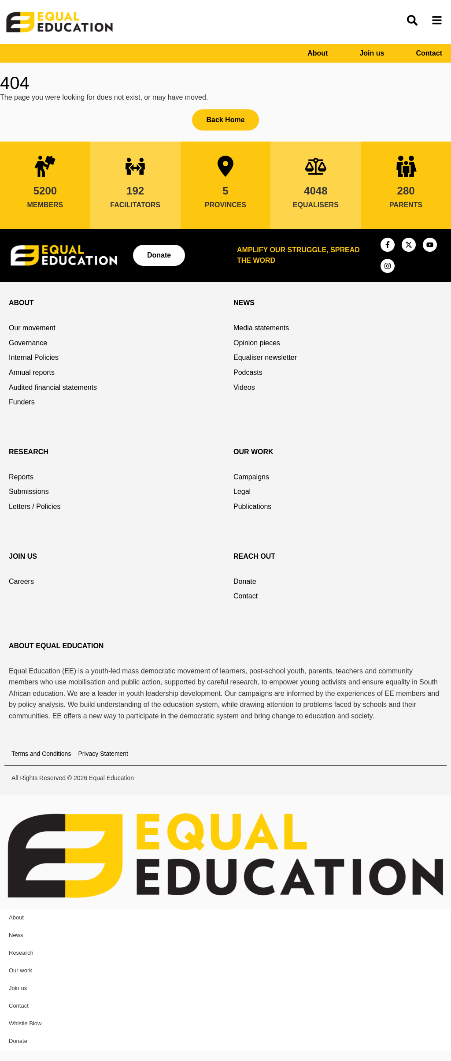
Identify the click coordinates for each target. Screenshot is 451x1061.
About (317, 53)
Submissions (29, 491)
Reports (21, 477)
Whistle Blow (25, 1023)
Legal (242, 491)
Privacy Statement (103, 753)
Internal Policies (34, 357)
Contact (429, 53)
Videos (244, 387)
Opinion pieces (256, 343)
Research (21, 952)
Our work (20, 970)
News (16, 935)
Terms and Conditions (41, 753)
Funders (22, 402)
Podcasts (247, 372)
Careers (21, 581)
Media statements (261, 328)
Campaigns (251, 477)
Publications (252, 506)
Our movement (32, 328)
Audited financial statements (53, 387)
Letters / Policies (34, 506)
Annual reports (32, 372)
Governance (28, 343)
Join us (371, 53)
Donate (244, 581)
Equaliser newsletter (265, 357)
